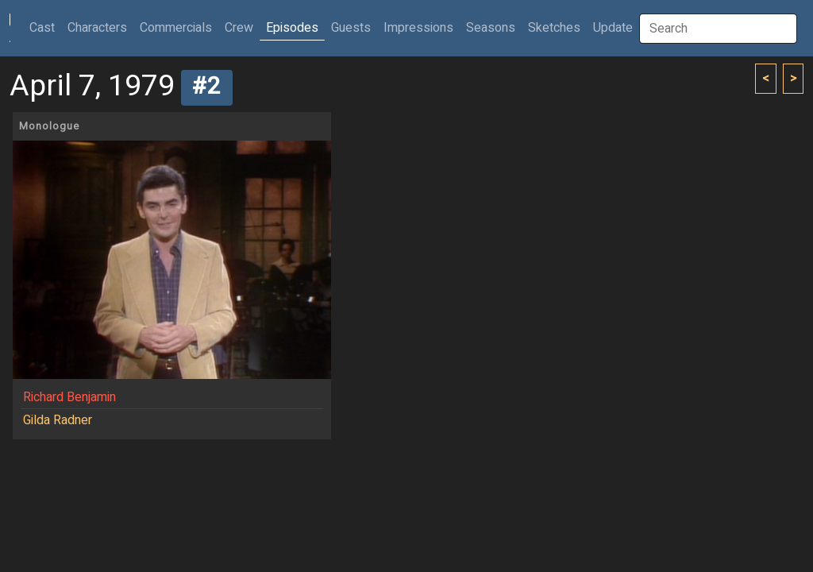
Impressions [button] (418, 27)
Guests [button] (351, 27)
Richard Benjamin (69, 397)
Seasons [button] (490, 27)
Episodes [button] (292, 27)
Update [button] (613, 27)
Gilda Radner (57, 420)
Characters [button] (97, 27)
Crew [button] (239, 27)
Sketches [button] (554, 27)
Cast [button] (45, 27)
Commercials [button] (176, 27)
